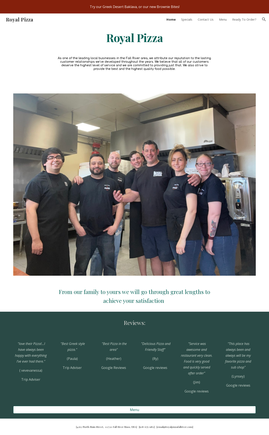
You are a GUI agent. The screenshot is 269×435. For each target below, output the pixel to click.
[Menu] (134, 409)
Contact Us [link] (206, 19)
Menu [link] (223, 19)
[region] (134, 6)
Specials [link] (186, 19)
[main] (134, 37)
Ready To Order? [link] (244, 19)
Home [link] (171, 19)
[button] (264, 19)
